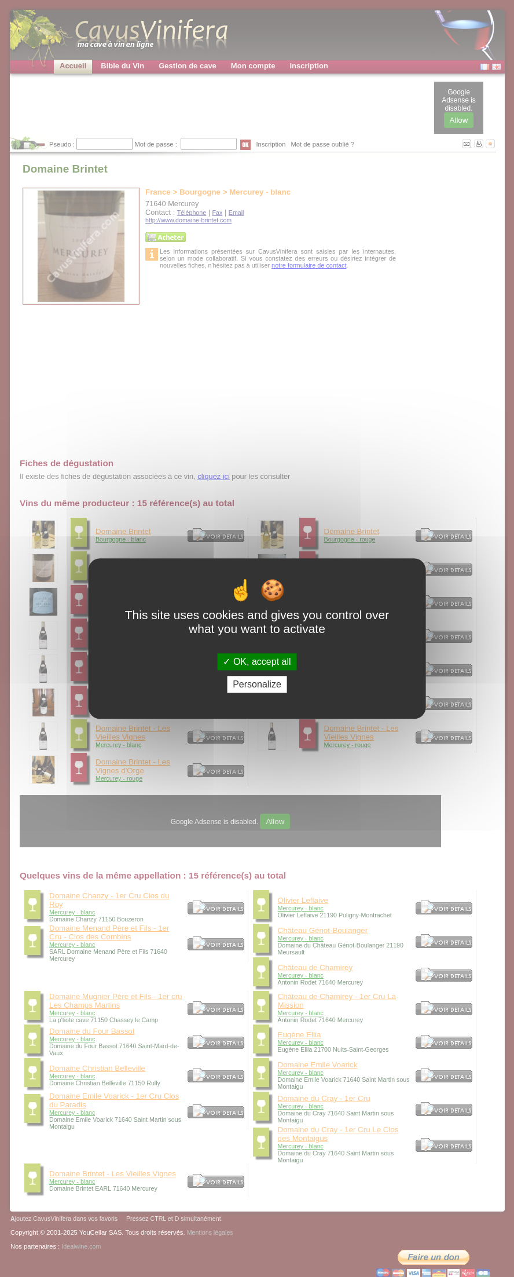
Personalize (257, 684)
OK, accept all (257, 662)
